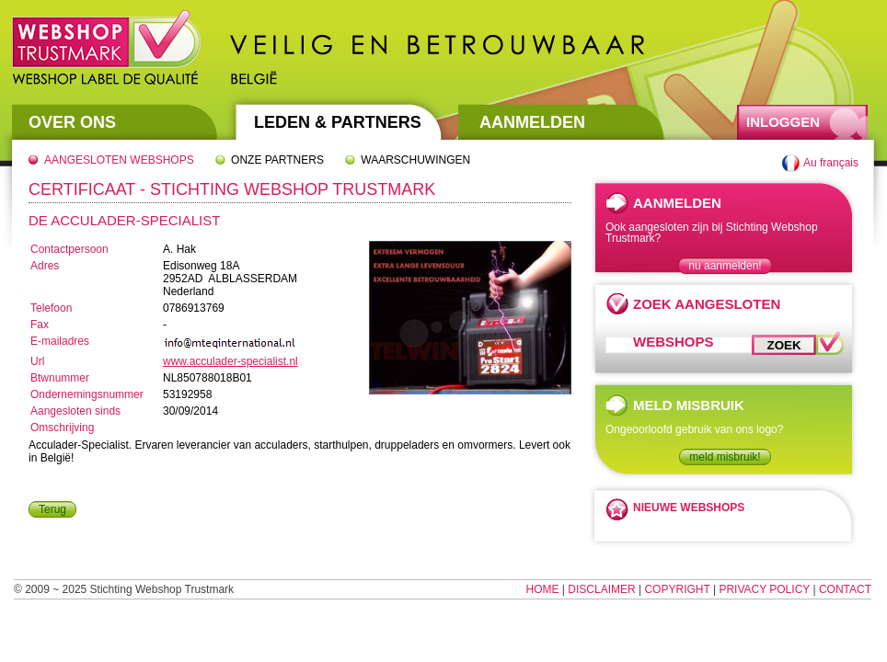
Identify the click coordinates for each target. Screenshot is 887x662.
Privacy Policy (764, 589)
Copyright (676, 589)
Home (542, 589)
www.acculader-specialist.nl (230, 361)
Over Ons (72, 122)
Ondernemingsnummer (87, 394)
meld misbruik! (724, 457)
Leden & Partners (337, 122)
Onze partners (277, 160)
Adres (44, 265)
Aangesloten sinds (75, 411)
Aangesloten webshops (119, 160)
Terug (52, 509)
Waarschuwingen (415, 160)
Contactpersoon (69, 249)
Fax (39, 324)
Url (37, 361)
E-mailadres (59, 341)
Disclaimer (601, 589)
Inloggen (783, 122)
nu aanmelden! (724, 265)
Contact (845, 589)
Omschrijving (62, 427)
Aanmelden (532, 122)
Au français (830, 162)
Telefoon (51, 308)
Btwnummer (59, 377)
